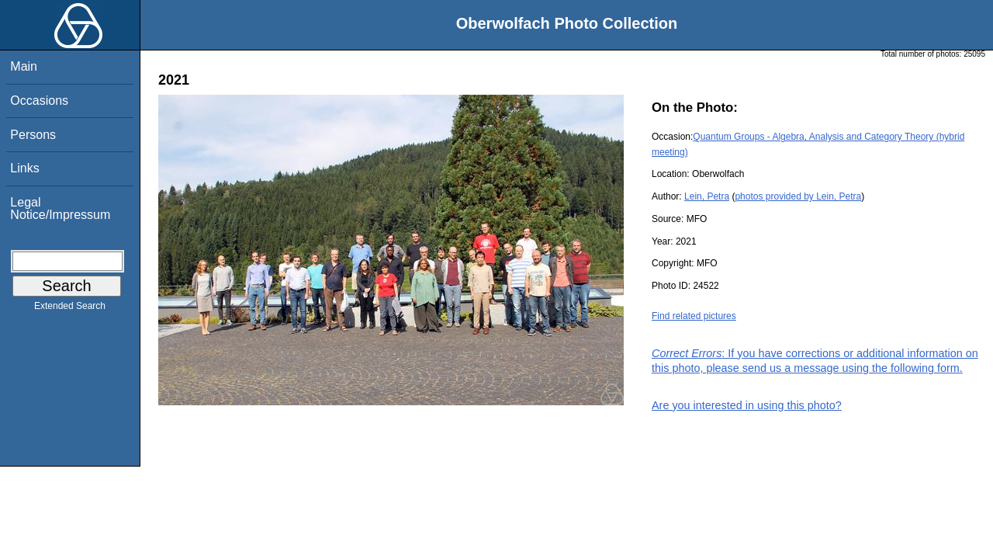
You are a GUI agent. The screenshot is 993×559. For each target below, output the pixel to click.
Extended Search (70, 309)
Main (23, 66)
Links (24, 168)
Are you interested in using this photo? (747, 405)
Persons (33, 134)
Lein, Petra (706, 196)
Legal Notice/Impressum (60, 208)
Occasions (39, 100)
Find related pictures (694, 316)
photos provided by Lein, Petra (798, 196)
